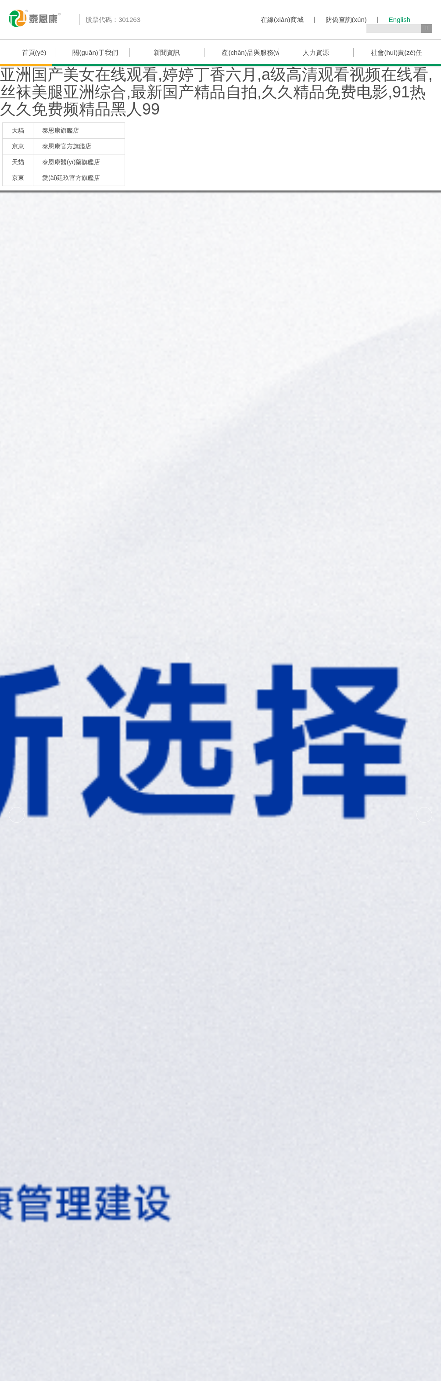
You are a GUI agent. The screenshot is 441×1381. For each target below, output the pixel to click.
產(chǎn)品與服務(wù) (250, 52)
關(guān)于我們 (95, 52)
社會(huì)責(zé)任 (396, 52)
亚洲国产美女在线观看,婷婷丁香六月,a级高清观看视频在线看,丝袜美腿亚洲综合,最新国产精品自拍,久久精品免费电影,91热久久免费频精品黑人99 (216, 91)
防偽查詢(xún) (346, 19)
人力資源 (316, 52)
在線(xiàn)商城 (282, 19)
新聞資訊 (167, 52)
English (399, 19)
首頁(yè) (34, 52)
